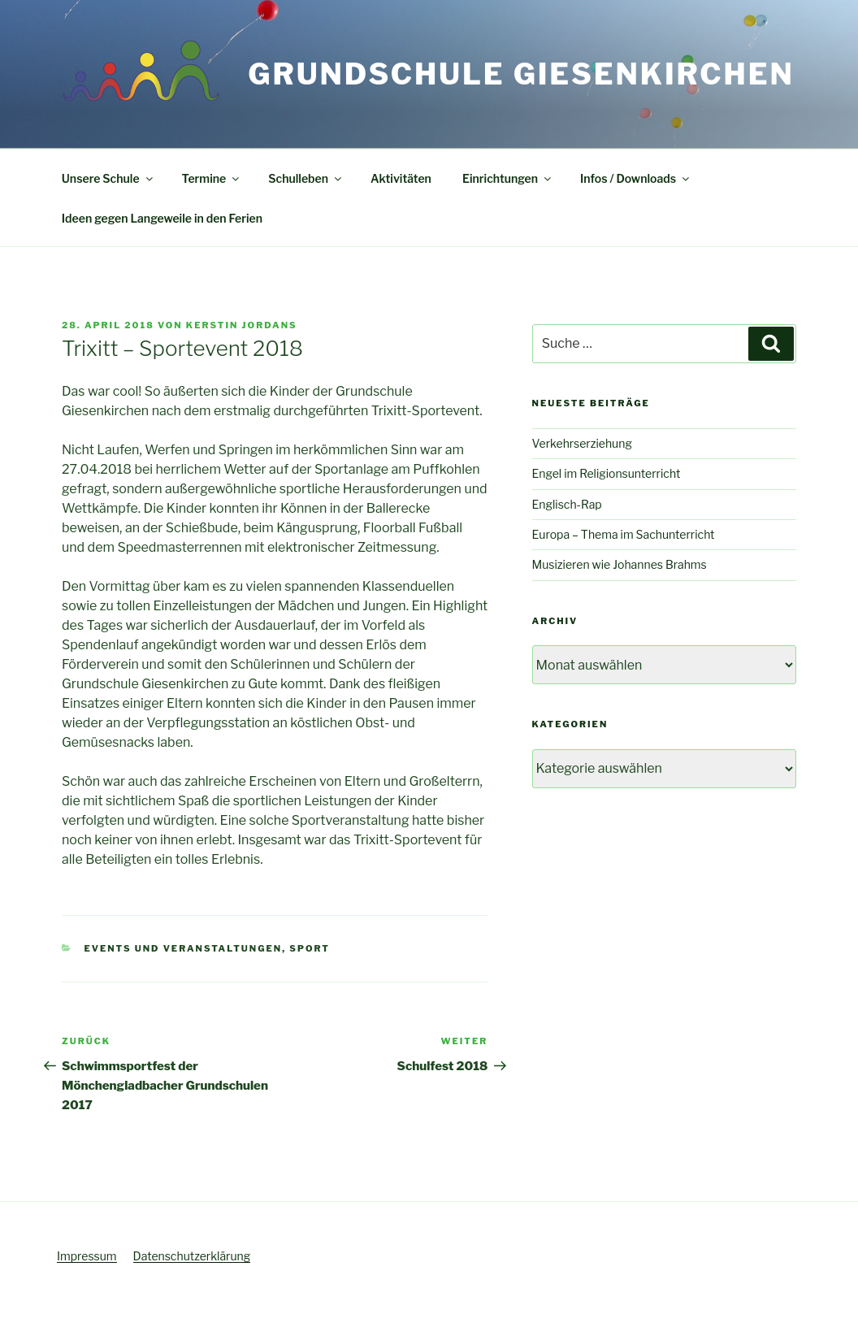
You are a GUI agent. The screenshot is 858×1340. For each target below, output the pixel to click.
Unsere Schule (108, 178)
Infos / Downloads (635, 178)
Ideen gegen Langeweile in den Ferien (162, 218)
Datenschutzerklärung (192, 1256)
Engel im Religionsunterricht (606, 473)
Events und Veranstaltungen (183, 948)
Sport (309, 948)
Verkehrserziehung (582, 443)
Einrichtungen (507, 178)
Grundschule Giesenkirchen (521, 74)
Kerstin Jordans (241, 325)
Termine (212, 178)
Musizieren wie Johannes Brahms (619, 564)
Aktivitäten (400, 178)
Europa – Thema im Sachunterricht (623, 534)
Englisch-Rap (567, 504)
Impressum (87, 1256)
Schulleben (306, 178)
